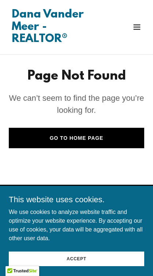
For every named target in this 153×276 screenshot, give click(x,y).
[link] (56, 40)
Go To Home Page (77, 138)
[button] (137, 27)
